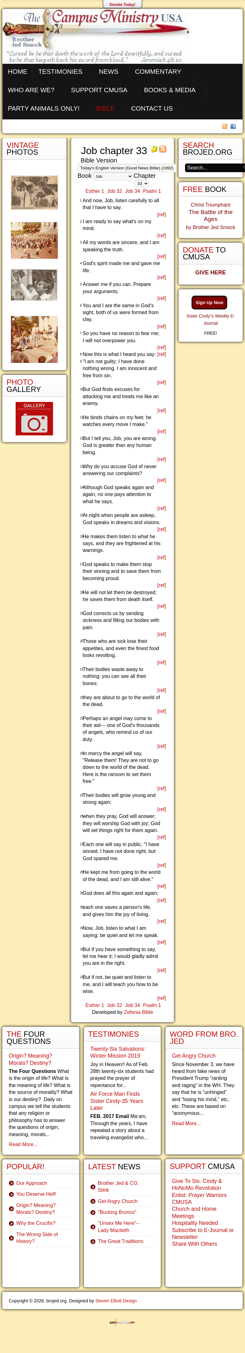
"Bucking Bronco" (117, 1212)
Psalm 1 (152, 191)
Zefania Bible (138, 1012)
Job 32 (114, 191)
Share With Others (194, 1244)
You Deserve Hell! (36, 1194)
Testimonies (60, 71)
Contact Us (152, 108)
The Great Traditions (120, 1241)
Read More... (23, 1144)
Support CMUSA (99, 89)
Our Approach (31, 1183)
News (108, 71)
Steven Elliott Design (116, 1300)
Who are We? (31, 89)
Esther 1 (95, 191)
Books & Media (170, 89)
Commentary (158, 71)
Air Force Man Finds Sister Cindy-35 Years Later (116, 1101)
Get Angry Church (118, 1201)
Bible (105, 108)
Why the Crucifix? (35, 1223)
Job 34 (132, 191)
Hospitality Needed (195, 1223)
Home (17, 71)
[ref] (161, 214)
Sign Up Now (209, 302)
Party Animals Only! (44, 108)
